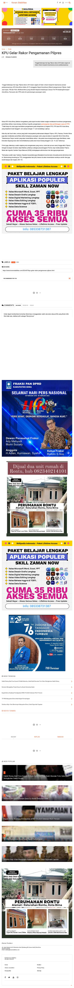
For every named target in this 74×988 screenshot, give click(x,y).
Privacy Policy (40, 967)
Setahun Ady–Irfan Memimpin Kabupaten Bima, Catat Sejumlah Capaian (31, 859)
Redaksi (39, 964)
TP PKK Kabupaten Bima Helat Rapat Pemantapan (23, 839)
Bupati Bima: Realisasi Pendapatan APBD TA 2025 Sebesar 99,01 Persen (32, 819)
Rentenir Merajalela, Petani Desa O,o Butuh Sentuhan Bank (26, 799)
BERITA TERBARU (9, 711)
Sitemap (39, 970)
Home (3, 49)
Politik (9, 49)
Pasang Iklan (8, 970)
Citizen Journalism (9, 967)
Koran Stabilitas (19, 2)
